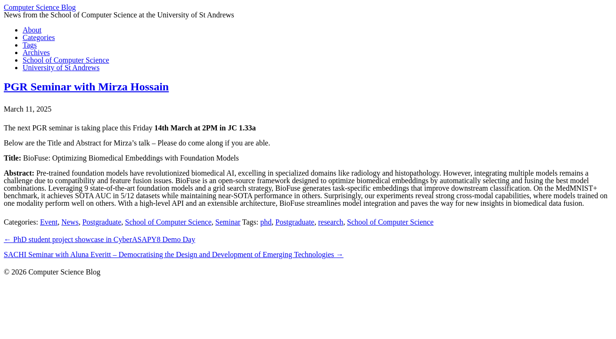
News (69, 222)
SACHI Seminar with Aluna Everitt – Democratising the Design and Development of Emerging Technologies (174, 254)
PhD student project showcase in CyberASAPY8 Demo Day (99, 239)
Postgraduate (102, 222)
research (330, 222)
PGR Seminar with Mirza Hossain (86, 87)
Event (48, 222)
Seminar (227, 222)
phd (265, 222)
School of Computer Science (168, 222)
